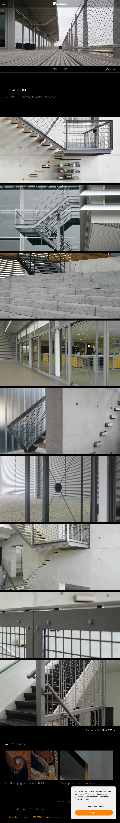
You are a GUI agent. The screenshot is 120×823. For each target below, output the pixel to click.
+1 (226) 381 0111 (37, 817)
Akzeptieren (94, 813)
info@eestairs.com (53, 817)
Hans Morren (108, 729)
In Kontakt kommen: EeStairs (18, 817)
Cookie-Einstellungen (94, 806)
